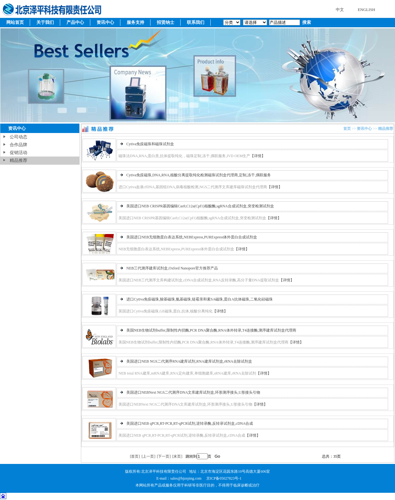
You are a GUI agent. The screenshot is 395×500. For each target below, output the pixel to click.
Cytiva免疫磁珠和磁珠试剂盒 (150, 144)
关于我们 (45, 22)
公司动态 (18, 137)
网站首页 (15, 22)
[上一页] (148, 456)
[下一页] (164, 456)
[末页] (177, 456)
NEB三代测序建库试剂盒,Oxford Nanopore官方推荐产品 (172, 268)
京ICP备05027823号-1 (224, 478)
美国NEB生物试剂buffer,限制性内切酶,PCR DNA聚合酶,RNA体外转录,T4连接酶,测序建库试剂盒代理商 (211, 330)
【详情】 (257, 156)
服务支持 (135, 22)
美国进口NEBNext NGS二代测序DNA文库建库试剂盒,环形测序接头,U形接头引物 (193, 392)
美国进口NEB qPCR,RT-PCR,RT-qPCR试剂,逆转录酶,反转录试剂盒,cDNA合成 (189, 423)
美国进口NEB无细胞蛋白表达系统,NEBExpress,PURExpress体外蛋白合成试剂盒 (191, 237)
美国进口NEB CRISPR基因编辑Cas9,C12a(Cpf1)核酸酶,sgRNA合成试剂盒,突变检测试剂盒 (200, 206)
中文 (340, 9)
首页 (347, 128)
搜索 (306, 22)
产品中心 (75, 22)
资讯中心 (105, 22)
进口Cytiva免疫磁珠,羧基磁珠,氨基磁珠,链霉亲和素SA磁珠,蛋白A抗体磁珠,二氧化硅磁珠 (199, 299)
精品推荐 (18, 160)
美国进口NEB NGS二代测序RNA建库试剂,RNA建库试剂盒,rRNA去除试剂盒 (189, 361)
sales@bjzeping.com (186, 478)
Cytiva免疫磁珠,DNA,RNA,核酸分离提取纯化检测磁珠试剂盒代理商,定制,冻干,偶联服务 (198, 175)
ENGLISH (366, 9)
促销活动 (18, 152)
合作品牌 (18, 144)
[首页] (135, 456)
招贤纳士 (165, 22)
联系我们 (195, 22)
